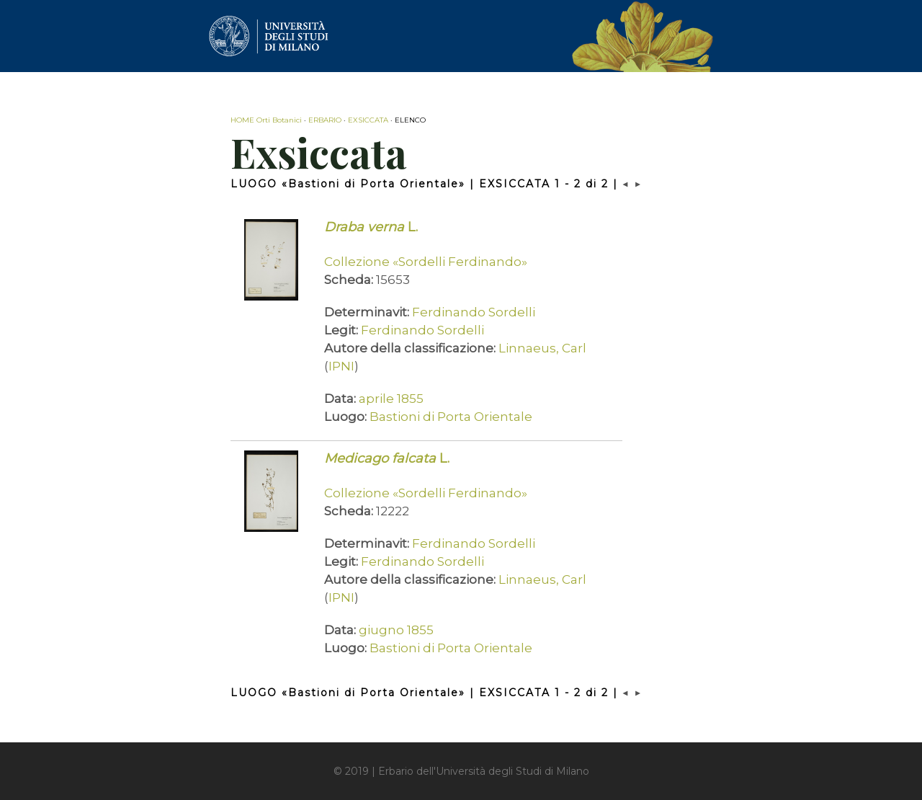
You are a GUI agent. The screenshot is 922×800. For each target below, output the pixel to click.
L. (371, 227)
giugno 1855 (396, 630)
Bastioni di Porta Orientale (451, 416)
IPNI (341, 366)
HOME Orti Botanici (266, 120)
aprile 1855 (391, 398)
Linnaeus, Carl (542, 348)
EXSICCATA (368, 120)
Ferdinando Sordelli (473, 312)
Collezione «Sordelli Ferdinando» (425, 261)
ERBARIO (324, 120)
